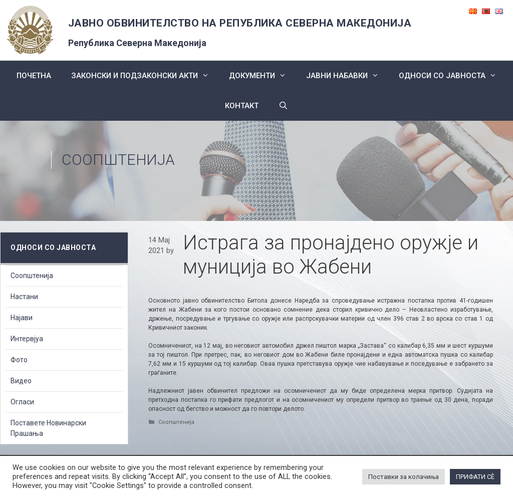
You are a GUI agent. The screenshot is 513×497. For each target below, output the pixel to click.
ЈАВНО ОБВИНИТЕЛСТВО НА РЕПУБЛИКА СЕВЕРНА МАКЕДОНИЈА (240, 23)
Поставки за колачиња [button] (403, 476)
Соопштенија (118, 159)
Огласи (22, 402)
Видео (21, 381)
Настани (24, 297)
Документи (262, 76)
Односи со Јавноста (452, 76)
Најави (22, 318)
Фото (19, 360)
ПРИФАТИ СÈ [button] (475, 476)
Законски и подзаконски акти (145, 76)
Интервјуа (27, 339)
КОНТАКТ (242, 105)
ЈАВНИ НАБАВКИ (347, 76)
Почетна (34, 75)
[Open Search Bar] (283, 106)
